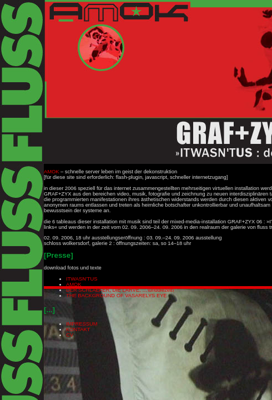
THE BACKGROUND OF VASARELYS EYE (116, 295)
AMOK (51, 171)
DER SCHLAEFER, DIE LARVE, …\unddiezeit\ (120, 290)
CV (69, 335)
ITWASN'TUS (81, 279)
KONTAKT (78, 329)
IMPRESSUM (82, 324)
